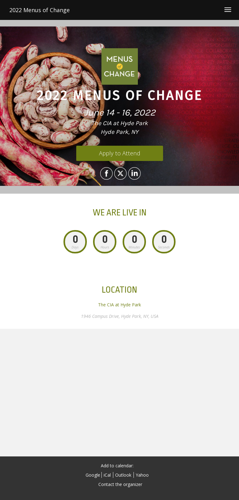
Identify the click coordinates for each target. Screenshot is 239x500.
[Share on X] (120, 173)
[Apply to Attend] (119, 153)
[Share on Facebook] (106, 173)
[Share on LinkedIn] (134, 173)
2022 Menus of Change (39, 10)
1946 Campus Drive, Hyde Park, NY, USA (119, 316)
